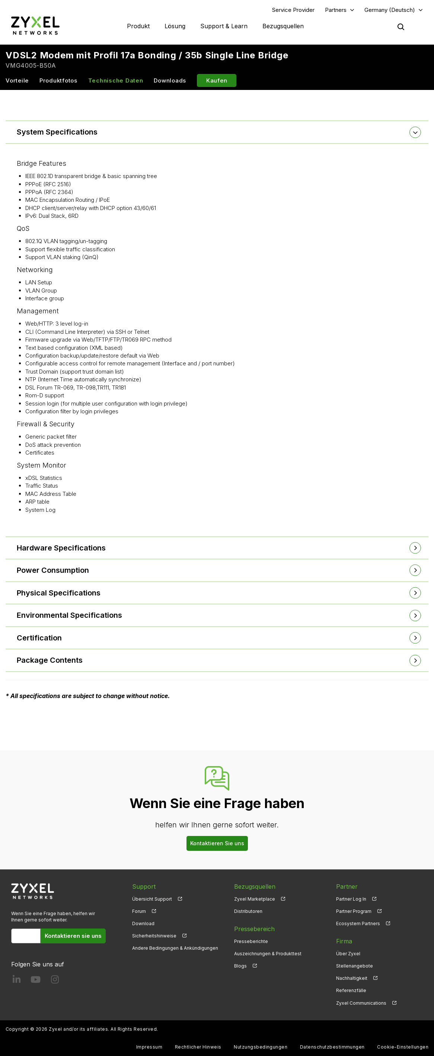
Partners (336, 9)
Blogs (240, 966)
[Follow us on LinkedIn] (16, 981)
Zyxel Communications (361, 1003)
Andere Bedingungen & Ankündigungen (175, 948)
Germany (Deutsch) (389, 9)
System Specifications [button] (57, 131)
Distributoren (248, 911)
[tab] (217, 132)
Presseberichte (251, 941)
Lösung (175, 26)
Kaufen (216, 80)
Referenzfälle (351, 991)
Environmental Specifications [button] (69, 615)
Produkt (138, 26)
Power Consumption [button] (53, 570)
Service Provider (293, 9)
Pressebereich (254, 929)
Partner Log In (351, 899)
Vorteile (17, 80)
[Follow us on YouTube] (36, 981)
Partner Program (353, 911)
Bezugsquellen (283, 26)
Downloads (170, 80)
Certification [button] (39, 637)
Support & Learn (224, 26)
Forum (139, 911)
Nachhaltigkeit (351, 978)
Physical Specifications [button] (58, 592)
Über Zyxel (348, 953)
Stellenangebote (354, 966)
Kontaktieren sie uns (73, 935)
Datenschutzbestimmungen (332, 1047)
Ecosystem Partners (358, 923)
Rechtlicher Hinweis (198, 1047)
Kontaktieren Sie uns (217, 843)
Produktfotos (58, 80)
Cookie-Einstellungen (402, 1047)
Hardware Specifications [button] (61, 547)
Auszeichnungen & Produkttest (267, 953)
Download (143, 923)
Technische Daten (115, 80)
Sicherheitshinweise (154, 936)
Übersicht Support (152, 899)
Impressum (149, 1047)
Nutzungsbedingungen (260, 1047)
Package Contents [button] (50, 660)
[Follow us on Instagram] (55, 981)
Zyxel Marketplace (254, 899)
